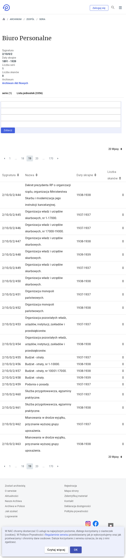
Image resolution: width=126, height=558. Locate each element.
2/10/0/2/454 (11, 344)
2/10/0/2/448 (11, 254)
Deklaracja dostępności (77, 506)
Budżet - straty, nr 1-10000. (42, 364)
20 (36, 158)
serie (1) (7, 93)
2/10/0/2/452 (11, 307)
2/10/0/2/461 (11, 407)
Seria (42, 19)
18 (22, 158)
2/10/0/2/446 (11, 228)
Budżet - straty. (35, 357)
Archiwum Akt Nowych (15, 83)
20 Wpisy (115, 149)
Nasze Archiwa (13, 501)
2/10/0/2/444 (11, 195)
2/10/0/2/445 (11, 215)
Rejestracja (70, 485)
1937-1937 (84, 215)
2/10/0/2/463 (11, 444)
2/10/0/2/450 (11, 281)
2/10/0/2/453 (11, 324)
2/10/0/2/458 (11, 377)
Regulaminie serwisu (57, 534)
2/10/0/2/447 (11, 241)
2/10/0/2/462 (11, 424)
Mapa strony (71, 490)
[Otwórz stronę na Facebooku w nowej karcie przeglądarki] (96, 524)
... (16, 158)
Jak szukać (11, 511)
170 (51, 158)
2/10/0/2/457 (11, 371)
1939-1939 (84, 254)
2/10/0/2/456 (11, 364)
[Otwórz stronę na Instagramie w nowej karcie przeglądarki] (89, 524)
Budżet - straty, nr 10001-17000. (46, 371)
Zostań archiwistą (15, 485)
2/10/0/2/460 (11, 394)
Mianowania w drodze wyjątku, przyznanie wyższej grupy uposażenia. (45, 424)
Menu (120, 7)
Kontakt (68, 501)
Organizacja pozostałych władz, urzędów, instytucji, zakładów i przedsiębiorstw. (46, 324)
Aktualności (11, 496)
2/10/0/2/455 (11, 357)
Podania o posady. (37, 384)
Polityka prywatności (76, 511)
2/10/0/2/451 (11, 294)
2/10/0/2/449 (11, 268)
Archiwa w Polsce (15, 506)
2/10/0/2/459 (11, 384)
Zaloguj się (99, 8)
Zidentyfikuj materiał (75, 496)
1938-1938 (84, 195)
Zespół (30, 19)
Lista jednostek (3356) (30, 93)
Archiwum (15, 19)
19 (29, 158)
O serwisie (10, 490)
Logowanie (11, 516)
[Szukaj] (113, 7)
